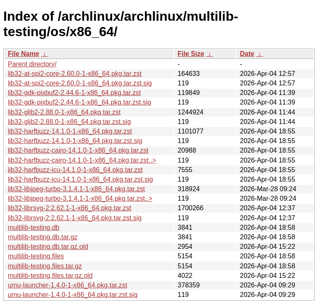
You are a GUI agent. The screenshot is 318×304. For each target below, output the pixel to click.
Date (247, 53)
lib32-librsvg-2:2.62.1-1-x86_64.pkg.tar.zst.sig (75, 217)
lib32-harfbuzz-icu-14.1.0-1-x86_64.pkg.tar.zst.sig (80, 179)
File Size (191, 53)
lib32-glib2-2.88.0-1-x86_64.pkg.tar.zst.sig (69, 121)
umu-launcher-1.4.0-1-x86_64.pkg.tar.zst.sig (72, 294)
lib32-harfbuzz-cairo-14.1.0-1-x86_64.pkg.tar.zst (78, 150)
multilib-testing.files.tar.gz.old (50, 275)
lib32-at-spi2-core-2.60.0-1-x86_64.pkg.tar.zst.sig (80, 83)
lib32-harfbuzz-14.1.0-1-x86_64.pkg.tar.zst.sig (75, 140)
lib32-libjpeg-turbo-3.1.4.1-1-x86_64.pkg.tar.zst (76, 188)
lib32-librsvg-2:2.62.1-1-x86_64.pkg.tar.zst (69, 208)
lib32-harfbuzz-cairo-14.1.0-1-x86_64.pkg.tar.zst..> (82, 160)
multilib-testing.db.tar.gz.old (48, 246)
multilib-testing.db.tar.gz (42, 237)
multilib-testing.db (34, 227)
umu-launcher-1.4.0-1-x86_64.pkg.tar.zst (67, 285)
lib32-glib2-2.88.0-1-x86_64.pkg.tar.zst (64, 112)
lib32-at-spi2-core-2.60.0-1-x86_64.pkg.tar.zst (75, 73)
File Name (23, 53)
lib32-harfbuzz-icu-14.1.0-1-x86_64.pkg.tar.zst (75, 169)
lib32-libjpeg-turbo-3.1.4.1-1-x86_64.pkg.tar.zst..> (80, 198)
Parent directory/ (32, 64)
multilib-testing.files (36, 256)
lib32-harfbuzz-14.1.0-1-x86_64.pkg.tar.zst (70, 131)
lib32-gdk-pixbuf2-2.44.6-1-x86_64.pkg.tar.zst (74, 92)
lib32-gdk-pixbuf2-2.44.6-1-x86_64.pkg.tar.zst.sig (79, 102)
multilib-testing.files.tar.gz (45, 266)
